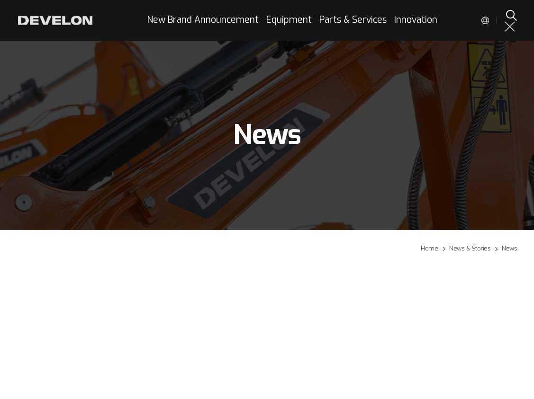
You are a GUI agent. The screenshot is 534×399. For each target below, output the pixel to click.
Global (485, 20)
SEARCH (511, 15)
